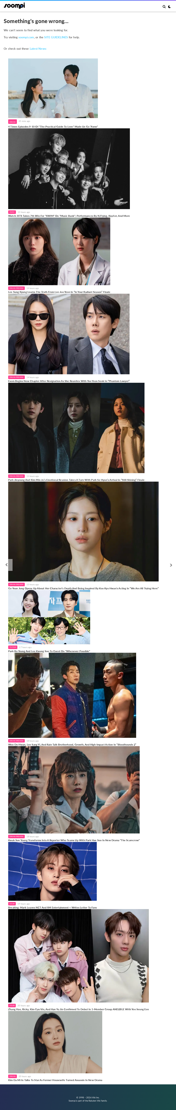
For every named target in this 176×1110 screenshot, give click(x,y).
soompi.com (26, 37)
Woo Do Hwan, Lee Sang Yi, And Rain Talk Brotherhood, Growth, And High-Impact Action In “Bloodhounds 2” (72, 744)
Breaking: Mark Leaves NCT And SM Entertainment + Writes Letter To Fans (52, 907)
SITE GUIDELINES (56, 37)
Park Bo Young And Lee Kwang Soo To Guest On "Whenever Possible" (49, 651)
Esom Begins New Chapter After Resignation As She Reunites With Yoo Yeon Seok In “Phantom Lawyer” (69, 380)
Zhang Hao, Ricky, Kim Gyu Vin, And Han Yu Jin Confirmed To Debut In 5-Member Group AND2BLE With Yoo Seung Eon (78, 1009)
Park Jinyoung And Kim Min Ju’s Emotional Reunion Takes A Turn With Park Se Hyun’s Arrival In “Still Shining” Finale (76, 479)
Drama (12, 122)
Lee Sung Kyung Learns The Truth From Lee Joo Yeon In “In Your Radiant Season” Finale (59, 291)
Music (12, 212)
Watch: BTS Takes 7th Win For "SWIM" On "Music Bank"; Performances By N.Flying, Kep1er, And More (69, 215)
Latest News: (38, 48)
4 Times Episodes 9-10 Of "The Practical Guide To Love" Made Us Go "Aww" (53, 126)
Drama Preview (16, 288)
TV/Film (12, 647)
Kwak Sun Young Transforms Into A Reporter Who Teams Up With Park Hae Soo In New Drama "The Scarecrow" (74, 840)
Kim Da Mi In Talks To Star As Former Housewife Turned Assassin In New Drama (55, 1079)
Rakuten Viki (94, 1100)
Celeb (11, 904)
